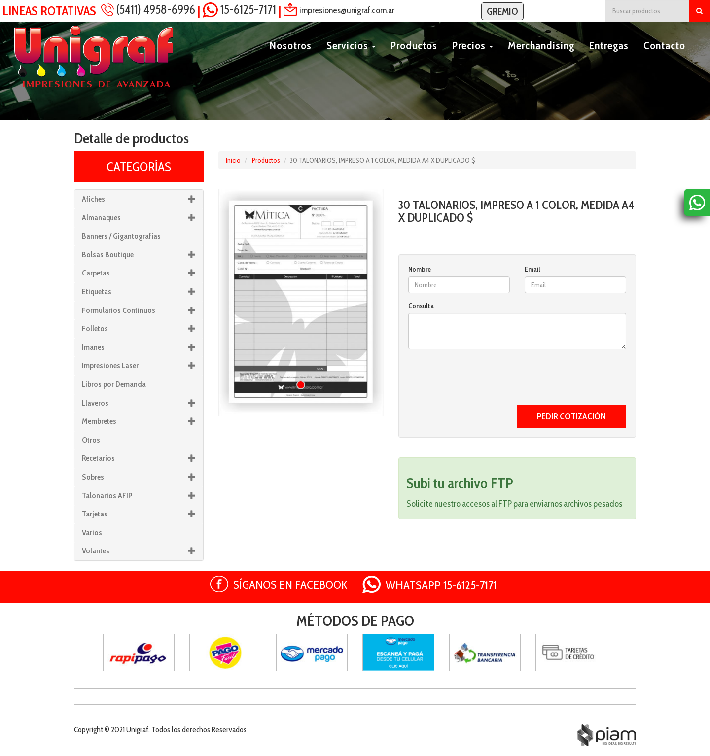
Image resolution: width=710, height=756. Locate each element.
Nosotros (291, 57)
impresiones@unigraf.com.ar (346, 9)
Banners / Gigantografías (121, 236)
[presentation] (483, 376)
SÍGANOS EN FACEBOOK (290, 585)
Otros (91, 440)
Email (532, 269)
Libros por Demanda (114, 384)
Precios (472, 57)
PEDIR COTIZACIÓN (571, 416)
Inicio (233, 160)
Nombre (419, 269)
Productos (413, 57)
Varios (92, 532)
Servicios (351, 57)
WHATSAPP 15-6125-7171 (441, 585)
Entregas (609, 57)
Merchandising (541, 57)
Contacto (664, 57)
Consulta (421, 305)
